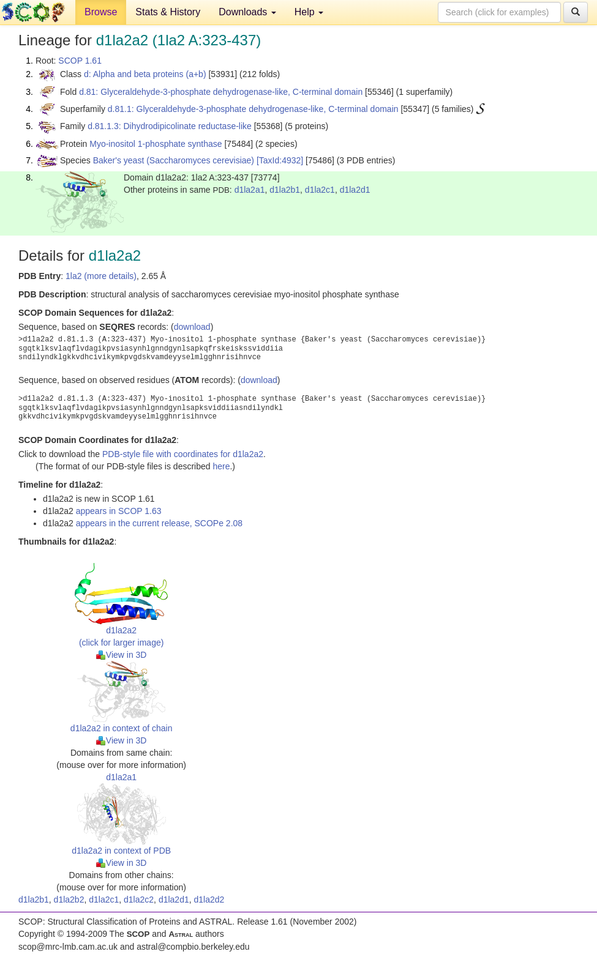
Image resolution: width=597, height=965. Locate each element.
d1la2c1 (320, 190)
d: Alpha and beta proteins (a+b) (145, 74)
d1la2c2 (139, 899)
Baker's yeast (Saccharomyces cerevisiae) (173, 160)
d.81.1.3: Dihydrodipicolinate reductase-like (170, 126)
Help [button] (309, 12)
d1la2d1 (355, 190)
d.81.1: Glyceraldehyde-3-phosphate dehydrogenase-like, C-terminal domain (253, 109)
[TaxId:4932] (280, 160)
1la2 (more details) (101, 276)
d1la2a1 (250, 190)
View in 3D (121, 655)
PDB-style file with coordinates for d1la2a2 (182, 454)
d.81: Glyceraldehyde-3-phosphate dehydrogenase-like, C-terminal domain (220, 92)
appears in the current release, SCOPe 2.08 (159, 523)
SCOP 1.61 (80, 60)
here (221, 466)
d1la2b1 (284, 190)
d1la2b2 (69, 899)
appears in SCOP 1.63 (119, 511)
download (192, 327)
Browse (100, 12)
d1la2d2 (208, 899)
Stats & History (167, 12)
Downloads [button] (247, 12)
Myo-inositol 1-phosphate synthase (155, 144)
